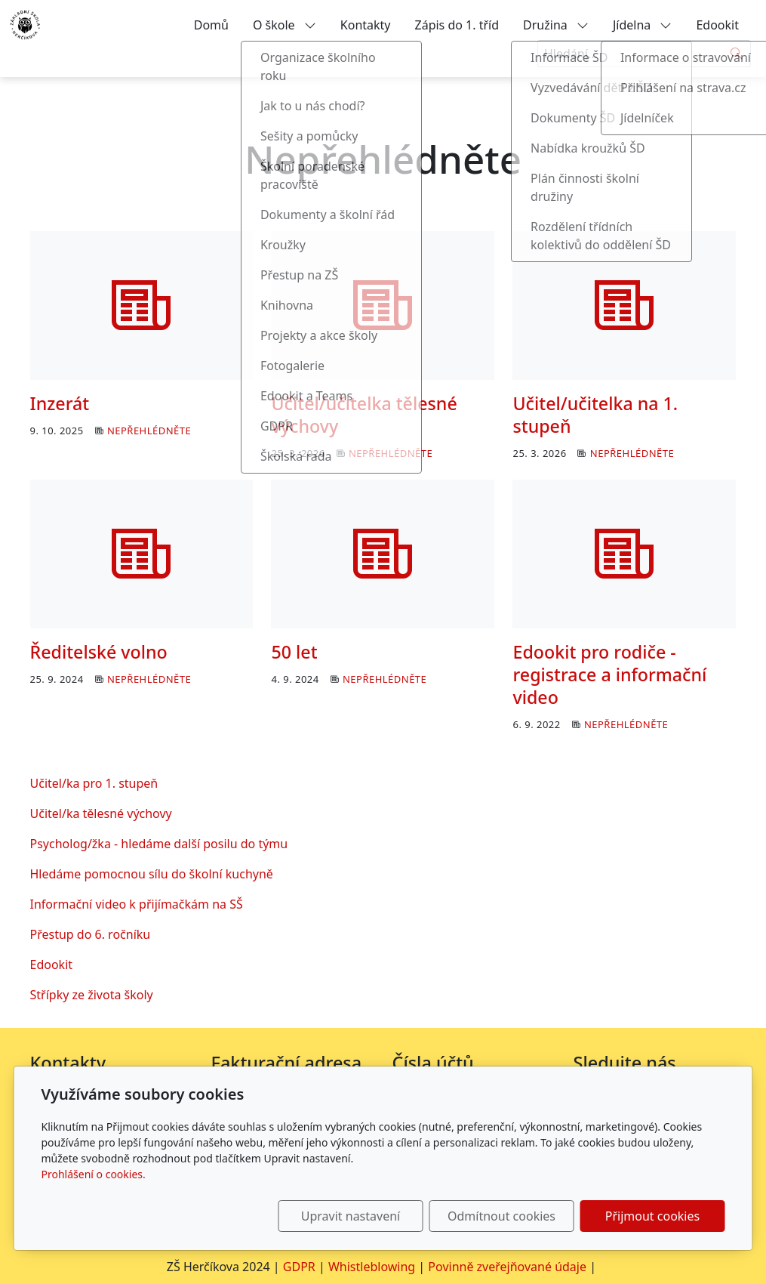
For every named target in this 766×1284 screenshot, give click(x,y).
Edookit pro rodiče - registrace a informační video (609, 674)
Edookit (717, 25)
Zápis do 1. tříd (457, 25)
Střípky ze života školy (91, 994)
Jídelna (642, 25)
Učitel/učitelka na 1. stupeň (595, 414)
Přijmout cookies (652, 1216)
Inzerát (60, 403)
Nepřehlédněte (149, 430)
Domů (211, 25)
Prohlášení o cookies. (94, 1174)
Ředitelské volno (99, 652)
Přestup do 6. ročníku (90, 934)
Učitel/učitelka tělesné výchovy (364, 414)
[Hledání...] (630, 53)
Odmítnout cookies (501, 1216)
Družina (556, 25)
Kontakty (365, 25)
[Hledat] (737, 53)
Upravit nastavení (350, 1216)
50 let (294, 652)
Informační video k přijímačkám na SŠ (136, 904)
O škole (284, 25)
